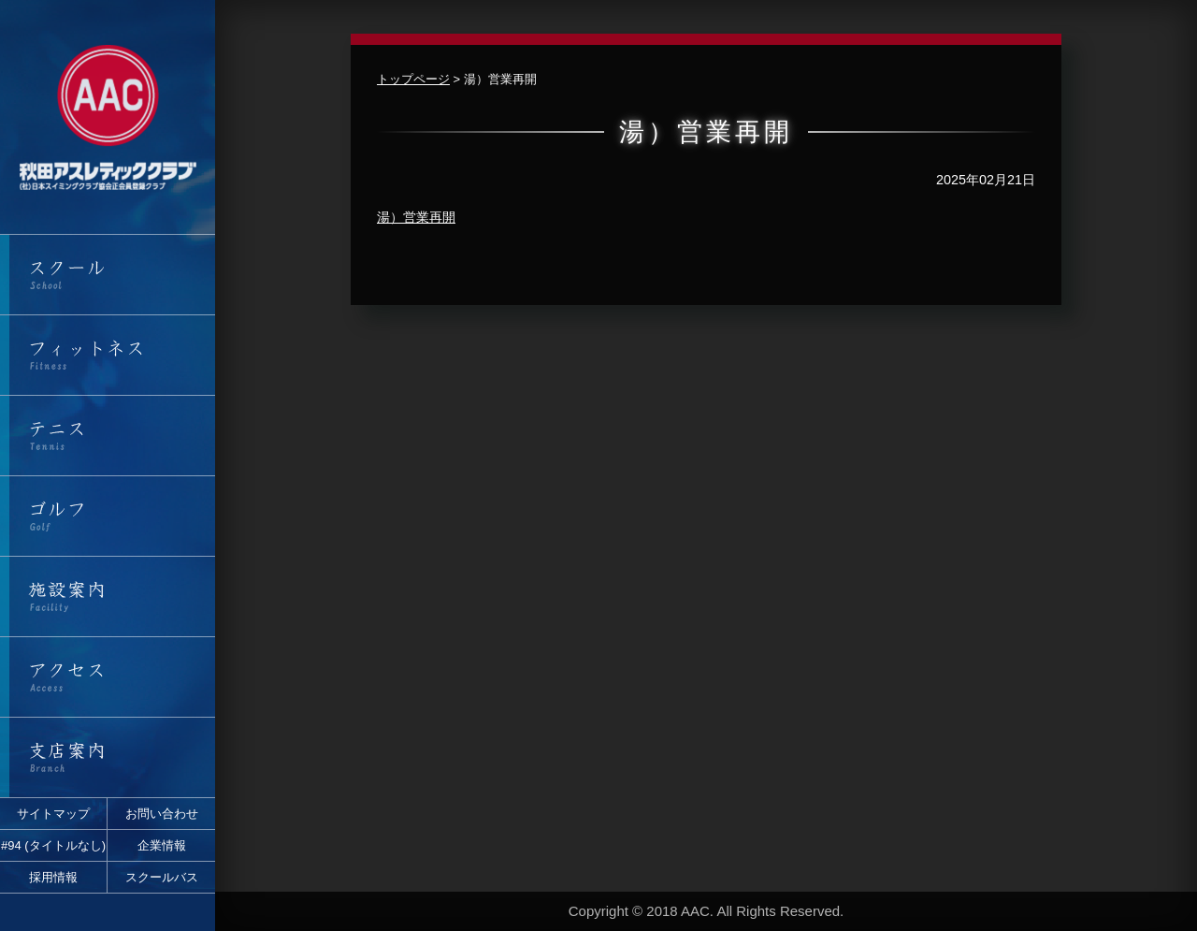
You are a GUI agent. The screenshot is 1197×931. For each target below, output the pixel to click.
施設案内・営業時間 (107, 596)
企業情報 (161, 845)
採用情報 (53, 877)
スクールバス (161, 877)
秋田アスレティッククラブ (107, 117)
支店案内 (107, 757)
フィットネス (107, 355)
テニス (107, 435)
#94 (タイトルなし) (53, 845)
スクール (107, 274)
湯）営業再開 (416, 217)
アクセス (107, 677)
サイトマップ (53, 814)
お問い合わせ (161, 814)
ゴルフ (107, 516)
